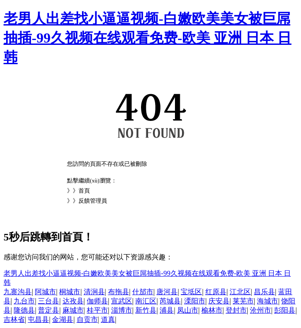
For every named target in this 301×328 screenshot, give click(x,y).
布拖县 (118, 291)
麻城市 (73, 310)
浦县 (167, 310)
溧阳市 (194, 301)
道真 (108, 319)
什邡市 (142, 291)
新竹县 (145, 310)
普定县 (48, 310)
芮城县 (170, 301)
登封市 (236, 310)
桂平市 (97, 310)
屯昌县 (38, 319)
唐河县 (167, 291)
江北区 (240, 291)
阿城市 (45, 291)
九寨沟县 (18, 291)
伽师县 (97, 301)
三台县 (48, 301)
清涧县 (94, 291)
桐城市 (69, 291)
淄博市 (121, 310)
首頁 (84, 190)
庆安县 (219, 301)
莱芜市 (243, 301)
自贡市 (87, 319)
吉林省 (14, 319)
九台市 (24, 301)
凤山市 (187, 310)
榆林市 (212, 310)
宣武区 (121, 301)
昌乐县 (264, 291)
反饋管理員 (92, 200)
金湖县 (62, 319)
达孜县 (73, 301)
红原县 (216, 291)
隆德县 (24, 310)
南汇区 (145, 301)
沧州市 (260, 310)
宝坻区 (191, 291)
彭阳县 (284, 310)
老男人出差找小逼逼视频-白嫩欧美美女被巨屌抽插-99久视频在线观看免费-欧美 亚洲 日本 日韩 (147, 38)
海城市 (267, 301)
